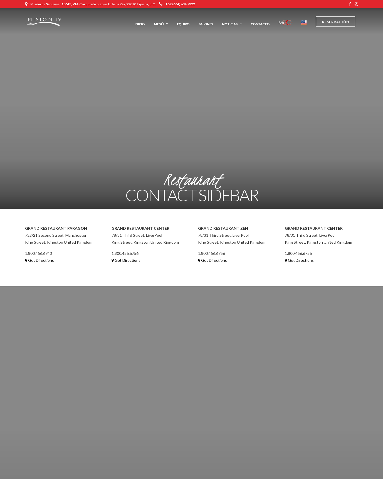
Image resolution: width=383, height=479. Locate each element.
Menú (159, 24)
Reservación (335, 22)
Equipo (183, 24)
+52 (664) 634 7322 (177, 4)
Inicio (140, 24)
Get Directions (39, 260)
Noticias (229, 24)
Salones (206, 24)
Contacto (260, 24)
